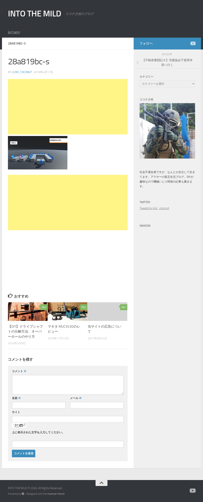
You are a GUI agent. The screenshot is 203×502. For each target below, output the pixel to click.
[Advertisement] (68, 106)
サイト (16, 412)
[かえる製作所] (192, 43)
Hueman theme (56, 493)
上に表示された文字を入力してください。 (38, 432)
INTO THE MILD (34, 14)
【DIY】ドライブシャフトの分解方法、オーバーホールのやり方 (25, 331)
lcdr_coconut (22, 72)
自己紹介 (14, 32)
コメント (19, 371)
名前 (16, 398)
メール (76, 398)
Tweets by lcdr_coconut (154, 208)
